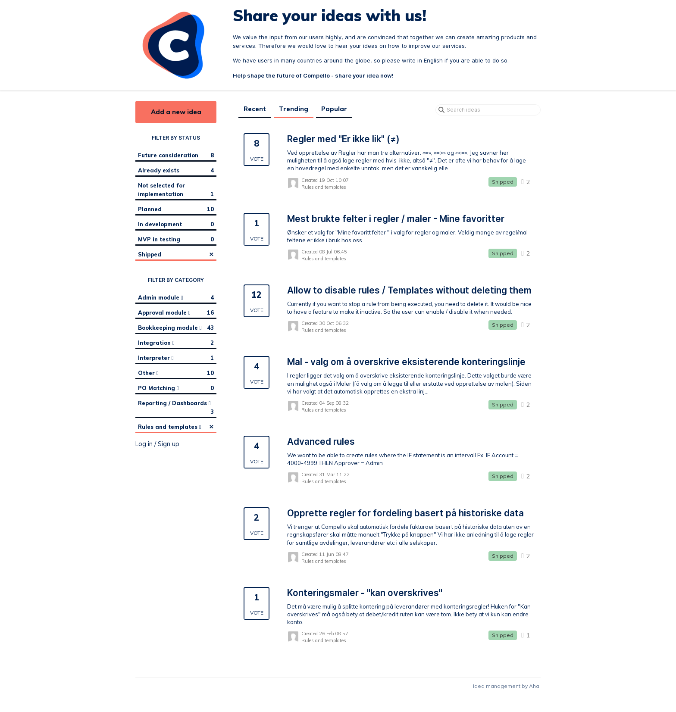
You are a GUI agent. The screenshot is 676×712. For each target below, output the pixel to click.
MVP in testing (176, 239)
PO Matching (176, 388)
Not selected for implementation (176, 190)
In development (176, 224)
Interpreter (176, 357)
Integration (176, 342)
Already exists (176, 170)
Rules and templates (176, 426)
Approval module (176, 312)
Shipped (176, 254)
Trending (293, 109)
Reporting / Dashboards (176, 408)
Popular (334, 109)
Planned (176, 209)
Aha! (535, 686)
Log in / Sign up (157, 444)
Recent (255, 109)
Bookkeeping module (176, 327)
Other (176, 372)
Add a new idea (176, 112)
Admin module (176, 297)
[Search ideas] (488, 110)
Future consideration (176, 155)
